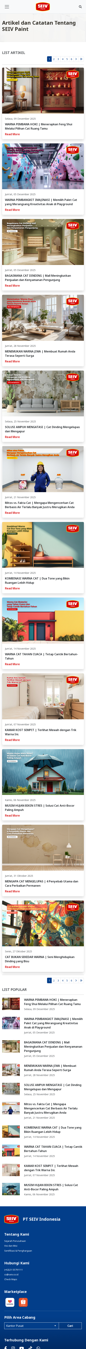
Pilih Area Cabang (19, 1317)
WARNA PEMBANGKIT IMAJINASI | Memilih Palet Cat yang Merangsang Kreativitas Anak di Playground (53, 1023)
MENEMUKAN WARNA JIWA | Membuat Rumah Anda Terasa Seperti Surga (50, 1068)
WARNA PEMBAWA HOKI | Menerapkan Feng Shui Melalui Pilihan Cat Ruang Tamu (52, 1002)
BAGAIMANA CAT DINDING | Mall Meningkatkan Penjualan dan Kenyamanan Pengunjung (53, 1046)
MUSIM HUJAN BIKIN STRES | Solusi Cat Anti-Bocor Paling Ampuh (51, 1187)
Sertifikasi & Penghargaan (18, 1250)
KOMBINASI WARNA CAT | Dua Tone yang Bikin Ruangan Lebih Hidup (52, 1130)
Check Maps (10, 1279)
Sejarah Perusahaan (15, 1241)
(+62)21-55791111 (13, 1269)
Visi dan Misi (10, 1245)
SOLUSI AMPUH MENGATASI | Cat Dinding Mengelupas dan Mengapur (52, 1087)
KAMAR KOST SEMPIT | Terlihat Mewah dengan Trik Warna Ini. (51, 1168)
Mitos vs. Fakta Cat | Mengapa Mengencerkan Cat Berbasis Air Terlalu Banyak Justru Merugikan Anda (51, 1108)
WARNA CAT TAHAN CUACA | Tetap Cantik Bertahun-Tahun (53, 1149)
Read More (12, 134)
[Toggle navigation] (7, 6)
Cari (70, 1326)
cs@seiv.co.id (11, 1274)
